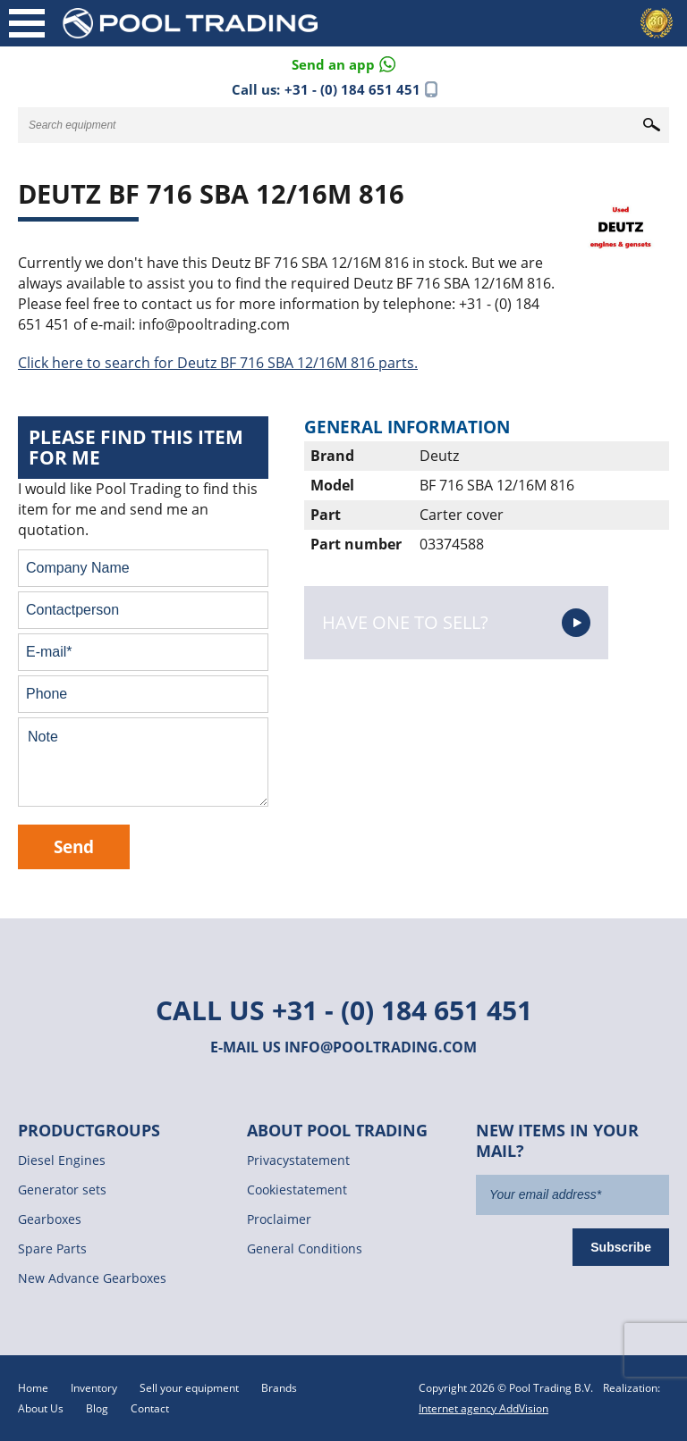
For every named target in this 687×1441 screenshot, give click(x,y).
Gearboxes (49, 1219)
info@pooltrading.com (380, 1047)
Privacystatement (298, 1160)
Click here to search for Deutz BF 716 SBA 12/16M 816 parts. (218, 363)
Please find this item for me (136, 447)
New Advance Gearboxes (92, 1277)
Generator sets (62, 1189)
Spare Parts (52, 1248)
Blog (97, 1408)
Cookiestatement (297, 1189)
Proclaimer (279, 1219)
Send (74, 846)
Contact (150, 1408)
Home (33, 1387)
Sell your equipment (189, 1387)
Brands (279, 1387)
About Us (41, 1408)
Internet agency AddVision (483, 1408)
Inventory (94, 1387)
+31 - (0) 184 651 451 (352, 89)
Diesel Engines (62, 1160)
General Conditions (304, 1248)
